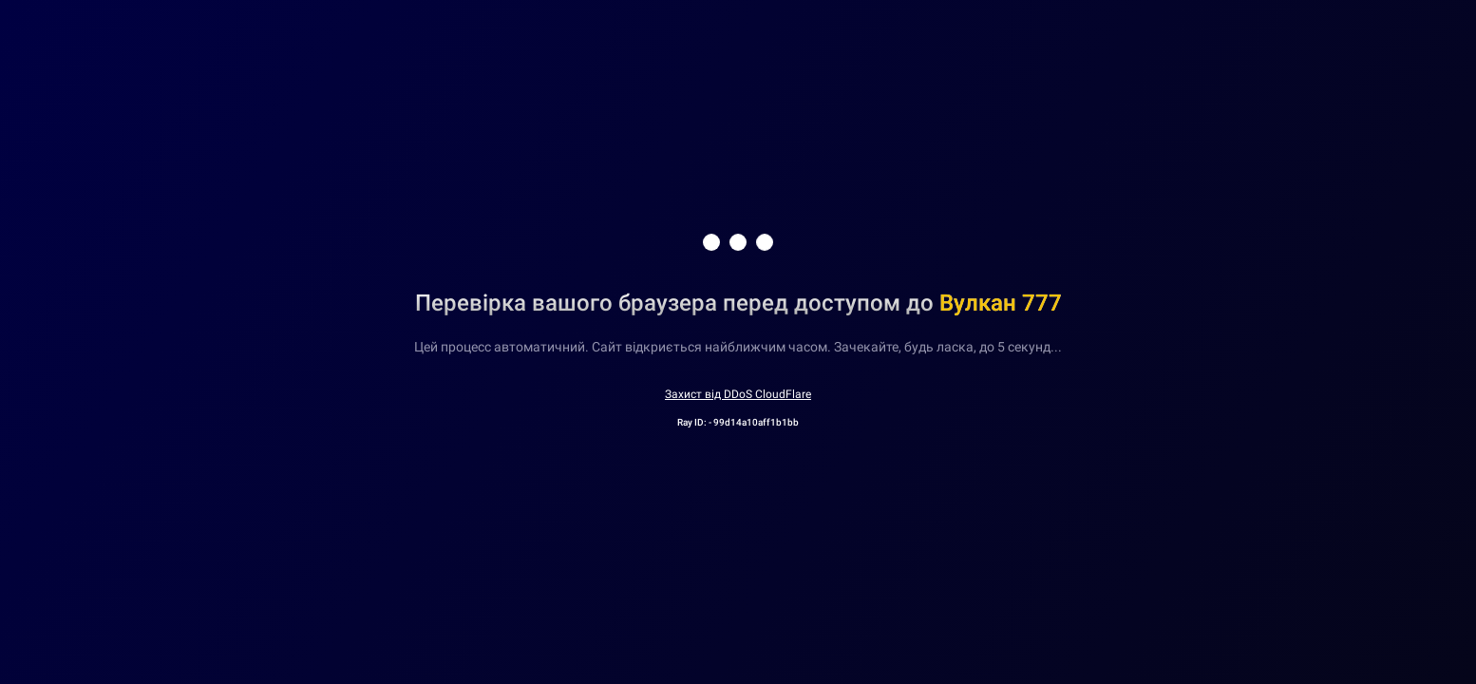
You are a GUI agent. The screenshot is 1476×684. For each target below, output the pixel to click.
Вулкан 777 (1000, 303)
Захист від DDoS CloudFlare (738, 394)
